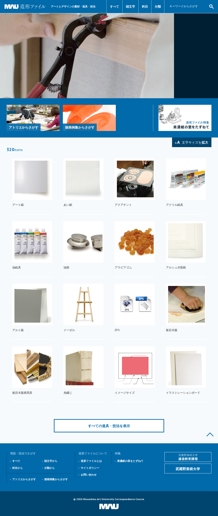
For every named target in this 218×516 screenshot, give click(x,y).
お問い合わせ (89, 474)
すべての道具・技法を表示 (109, 426)
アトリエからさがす (24, 479)
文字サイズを (195, 142)
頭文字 (130, 7)
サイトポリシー (90, 468)
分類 (158, 7)
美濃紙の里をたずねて (130, 461)
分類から (49, 468)
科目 (145, 7)
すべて (114, 7)
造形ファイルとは (91, 461)
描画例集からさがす (56, 479)
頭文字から (50, 461)
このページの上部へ (210, 434)
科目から (17, 468)
